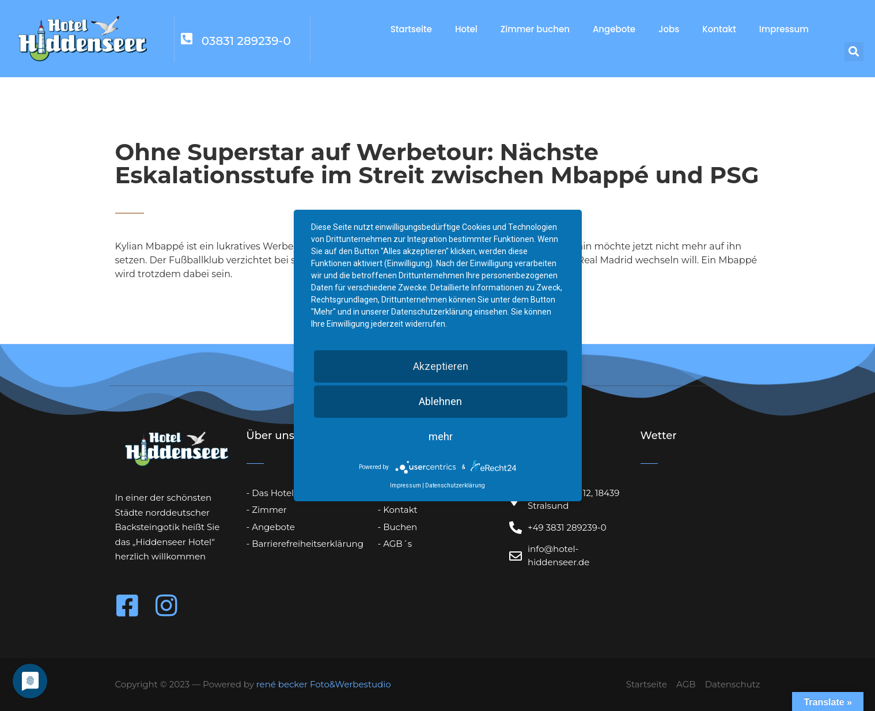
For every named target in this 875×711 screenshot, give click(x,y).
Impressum (784, 29)
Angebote (614, 29)
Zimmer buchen (535, 29)
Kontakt (719, 29)
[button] (853, 51)
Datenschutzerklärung (455, 485)
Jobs (668, 29)
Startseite (411, 29)
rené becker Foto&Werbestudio (323, 684)
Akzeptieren (440, 366)
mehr (441, 436)
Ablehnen (440, 401)
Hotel (466, 29)
